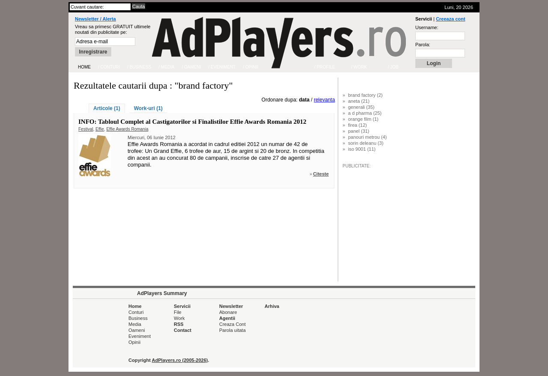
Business (138, 318)
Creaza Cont (232, 324)
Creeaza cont (450, 18)
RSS (179, 324)
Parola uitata (232, 330)
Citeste (321, 173)
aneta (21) (358, 101)
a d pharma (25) (364, 113)
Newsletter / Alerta (95, 18)
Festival (85, 129)
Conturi (135, 312)
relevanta (324, 100)
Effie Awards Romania (127, 129)
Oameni (136, 330)
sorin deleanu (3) (366, 143)
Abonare (228, 312)
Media (134, 324)
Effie (99, 129)
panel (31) (358, 131)
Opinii (134, 342)
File (178, 312)
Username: (426, 27)
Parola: (422, 44)
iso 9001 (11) (361, 149)
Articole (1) (106, 108)
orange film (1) (363, 119)
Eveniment (139, 336)
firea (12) (357, 125)
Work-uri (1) (148, 108)
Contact (182, 330)
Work (179, 318)
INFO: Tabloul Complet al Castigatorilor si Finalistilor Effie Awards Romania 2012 (192, 121)
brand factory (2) (365, 95)
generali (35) (361, 107)
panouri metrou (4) (367, 137)
